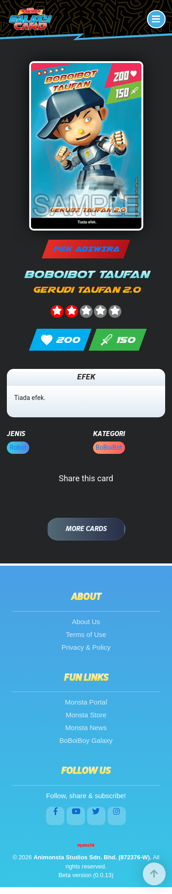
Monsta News (86, 727)
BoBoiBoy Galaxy (86, 740)
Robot (18, 447)
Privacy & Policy (86, 647)
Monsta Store (86, 715)
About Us (86, 622)
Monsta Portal (86, 702)
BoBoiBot (109, 447)
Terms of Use (86, 634)
